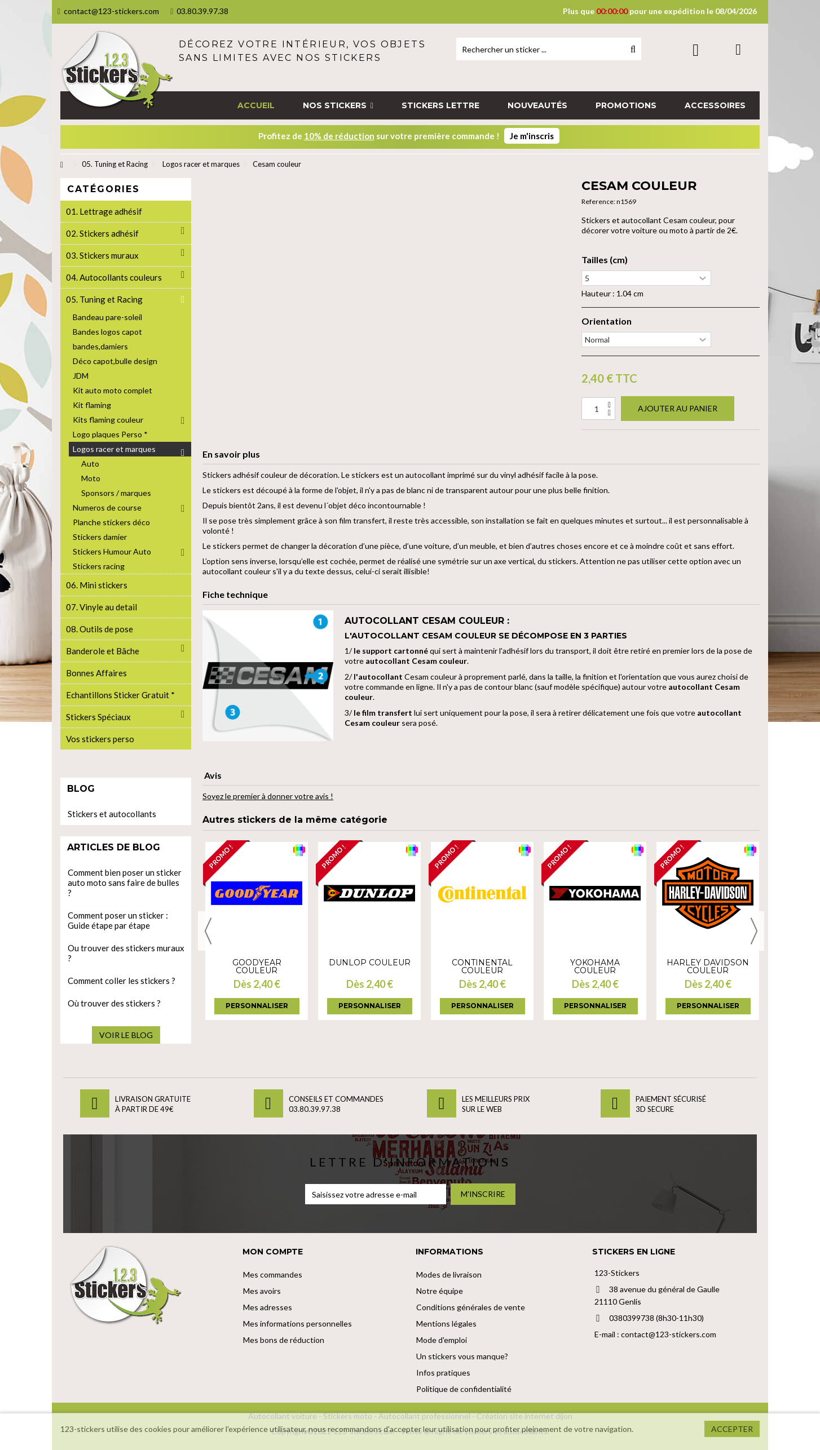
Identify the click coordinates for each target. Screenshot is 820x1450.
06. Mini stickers (96, 585)
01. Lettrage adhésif (104, 211)
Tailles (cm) (604, 260)
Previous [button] (208, 931)
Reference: (598, 201)
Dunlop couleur (370, 962)
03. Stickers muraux (102, 255)
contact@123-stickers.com (108, 11)
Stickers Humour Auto (112, 551)
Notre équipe (439, 1291)
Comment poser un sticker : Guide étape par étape (118, 920)
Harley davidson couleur (708, 966)
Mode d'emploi (441, 1340)
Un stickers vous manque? (462, 1356)
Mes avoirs (262, 1291)
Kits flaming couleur (108, 419)
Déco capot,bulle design (115, 361)
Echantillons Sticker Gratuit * (120, 695)
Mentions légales (446, 1323)
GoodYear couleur (256, 966)
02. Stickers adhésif (102, 233)
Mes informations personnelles (297, 1323)
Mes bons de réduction (283, 1340)
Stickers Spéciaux (98, 717)
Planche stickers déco (111, 522)
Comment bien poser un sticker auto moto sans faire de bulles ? (125, 882)
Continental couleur (482, 966)
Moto (90, 478)
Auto (90, 463)
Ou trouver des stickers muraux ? (126, 953)
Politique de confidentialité (464, 1389)
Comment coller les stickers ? (121, 980)
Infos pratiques (443, 1372)
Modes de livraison (449, 1274)
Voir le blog (126, 1035)
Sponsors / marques (116, 493)
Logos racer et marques (114, 449)
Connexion (696, 50)
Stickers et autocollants (112, 814)
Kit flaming (92, 405)
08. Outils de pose (99, 629)
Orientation (606, 321)
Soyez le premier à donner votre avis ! (267, 796)
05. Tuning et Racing (104, 299)
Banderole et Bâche (102, 651)
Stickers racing (99, 566)
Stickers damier (100, 537)
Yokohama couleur (595, 966)
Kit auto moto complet (112, 390)
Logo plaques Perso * (110, 434)
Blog (81, 788)
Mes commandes (272, 1274)
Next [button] (754, 931)
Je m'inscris (532, 136)
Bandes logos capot (107, 331)
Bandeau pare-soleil (107, 317)
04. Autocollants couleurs (114, 277)
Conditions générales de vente (470, 1307)
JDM (81, 375)
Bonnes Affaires (96, 673)
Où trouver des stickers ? (114, 1003)
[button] (338, 105)
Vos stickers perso (100, 739)
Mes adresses (267, 1307)
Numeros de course (107, 507)
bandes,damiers (100, 346)
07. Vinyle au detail (101, 607)
